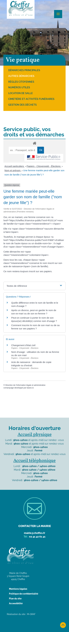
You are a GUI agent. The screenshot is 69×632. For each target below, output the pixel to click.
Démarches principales (24, 70)
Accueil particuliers (15, 166)
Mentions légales (18, 589)
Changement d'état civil (23, 345)
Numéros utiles (19, 87)
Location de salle (20, 93)
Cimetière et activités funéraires (31, 98)
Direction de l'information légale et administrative (25, 385)
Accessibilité (16, 603)
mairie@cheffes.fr (34, 533)
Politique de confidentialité (23, 593)
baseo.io (30, 388)
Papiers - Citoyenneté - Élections (44, 166)
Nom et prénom (13, 170)
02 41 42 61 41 (37, 536)
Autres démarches (21, 76)
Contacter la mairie (34, 526)
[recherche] (23, 150)
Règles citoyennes (21, 81)
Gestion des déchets (22, 104)
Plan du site (15, 598)
